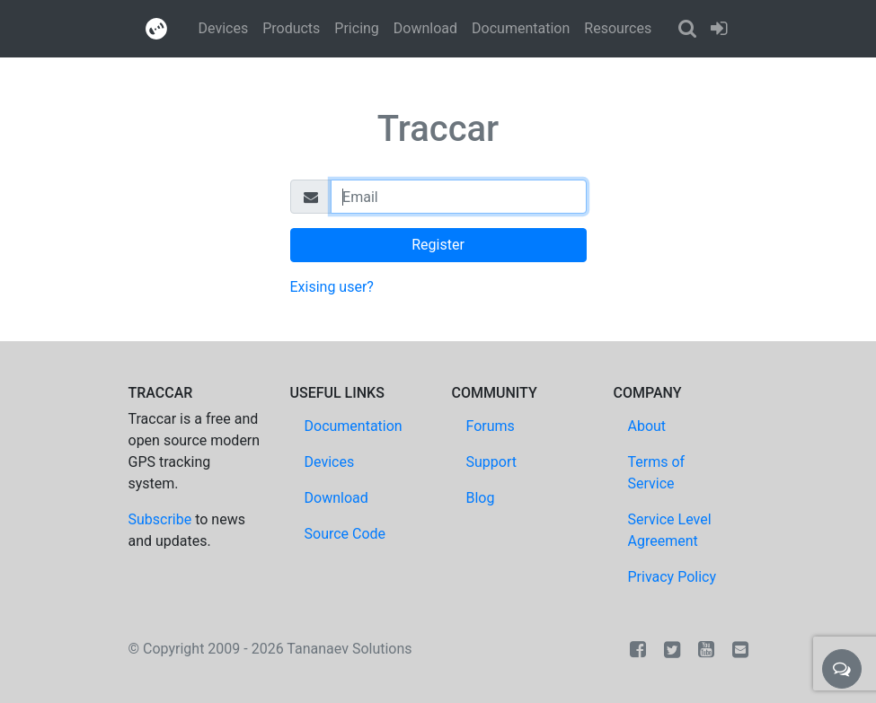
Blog (480, 497)
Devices (224, 28)
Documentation (521, 28)
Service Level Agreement (670, 530)
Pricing (356, 28)
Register (438, 244)
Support (491, 461)
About (647, 426)
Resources (617, 28)
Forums (490, 426)
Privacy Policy (672, 576)
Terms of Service (657, 472)
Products (291, 28)
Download (425, 28)
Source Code (345, 533)
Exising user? (332, 286)
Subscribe (160, 519)
